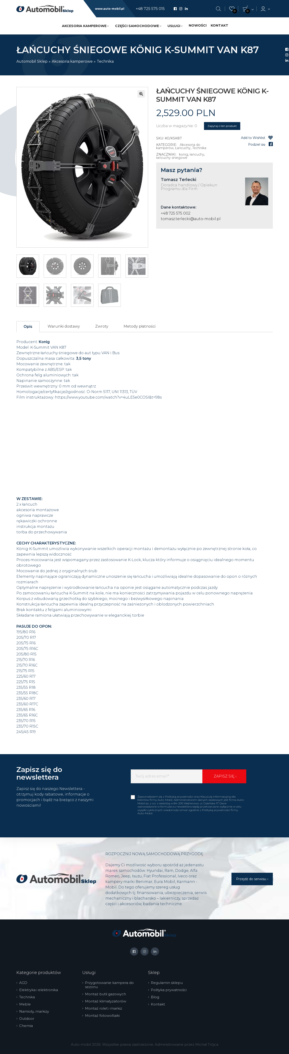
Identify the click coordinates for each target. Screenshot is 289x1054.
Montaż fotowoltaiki (103, 1016)
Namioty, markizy (35, 1011)
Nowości (198, 25)
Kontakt (219, 25)
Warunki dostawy (64, 326)
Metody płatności (139, 326)
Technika (105, 61)
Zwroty (101, 326)
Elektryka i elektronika (40, 990)
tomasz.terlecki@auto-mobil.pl (191, 219)
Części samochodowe (137, 26)
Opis (28, 326)
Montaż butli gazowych (106, 994)
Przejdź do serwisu (251, 879)
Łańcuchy (183, 148)
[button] (141, 94)
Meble (26, 1004)
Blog (156, 997)
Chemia (27, 1026)
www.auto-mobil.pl (109, 8)
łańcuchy (197, 154)
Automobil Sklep (32, 61)
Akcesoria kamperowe (84, 26)
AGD (25, 983)
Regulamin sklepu (168, 983)
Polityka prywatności (170, 990)
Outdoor (28, 1019)
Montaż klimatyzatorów (107, 1001)
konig (183, 154)
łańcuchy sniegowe (171, 158)
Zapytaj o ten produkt (222, 126)
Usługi (173, 26)
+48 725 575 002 (175, 213)
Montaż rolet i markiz (104, 1008)
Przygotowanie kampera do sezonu (110, 985)
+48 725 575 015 (150, 9)
